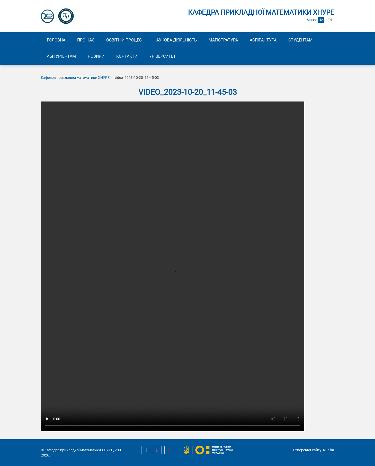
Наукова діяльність (175, 40)
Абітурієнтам (61, 56)
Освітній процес (124, 40)
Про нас (85, 40)
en (329, 20)
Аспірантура (263, 40)
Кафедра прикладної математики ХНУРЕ (75, 77)
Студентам (300, 40)
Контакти (126, 56)
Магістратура (223, 40)
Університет (162, 56)
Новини (96, 56)
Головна (56, 40)
